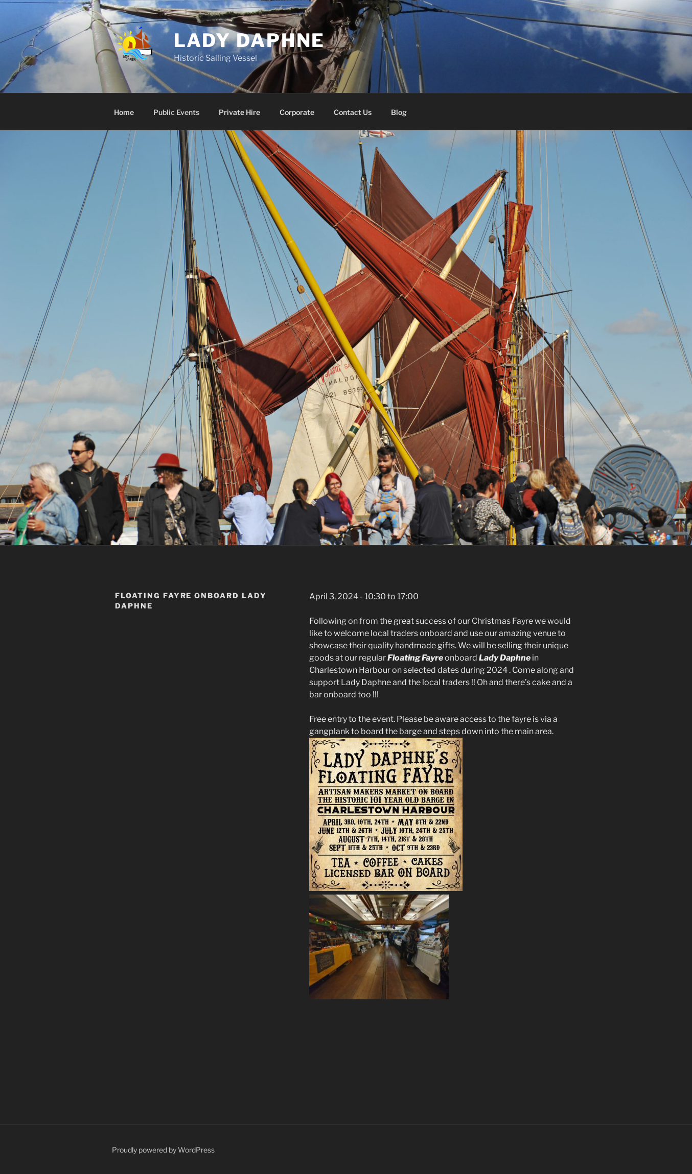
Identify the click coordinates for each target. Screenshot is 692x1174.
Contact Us (353, 112)
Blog (399, 112)
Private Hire (239, 112)
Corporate (297, 112)
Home (124, 112)
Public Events (176, 112)
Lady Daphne (250, 40)
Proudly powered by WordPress (163, 1149)
